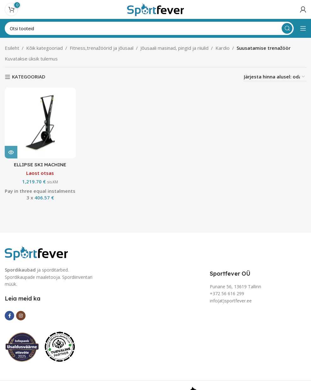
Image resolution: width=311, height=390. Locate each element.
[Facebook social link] (9, 315)
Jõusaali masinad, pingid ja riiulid (174, 48)
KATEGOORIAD (28, 77)
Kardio (222, 48)
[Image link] (36, 252)
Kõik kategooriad (44, 48)
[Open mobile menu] (303, 28)
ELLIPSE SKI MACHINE (40, 164)
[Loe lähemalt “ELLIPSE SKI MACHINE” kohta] (11, 152)
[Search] (149, 28)
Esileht (12, 48)
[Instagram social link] (21, 315)
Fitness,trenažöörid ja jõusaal (101, 48)
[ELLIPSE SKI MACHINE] (40, 123)
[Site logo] (155, 9)
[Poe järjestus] (274, 76)
